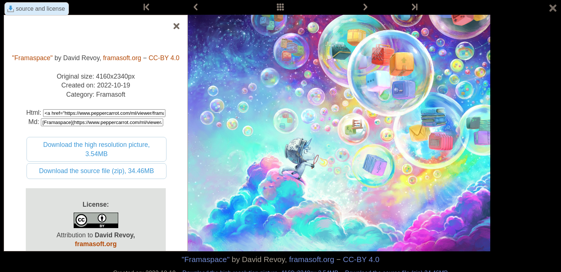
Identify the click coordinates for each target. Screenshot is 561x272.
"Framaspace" (205, 259)
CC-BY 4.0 (361, 259)
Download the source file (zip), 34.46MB (96, 171)
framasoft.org (311, 259)
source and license (40, 9)
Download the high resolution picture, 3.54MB (96, 149)
